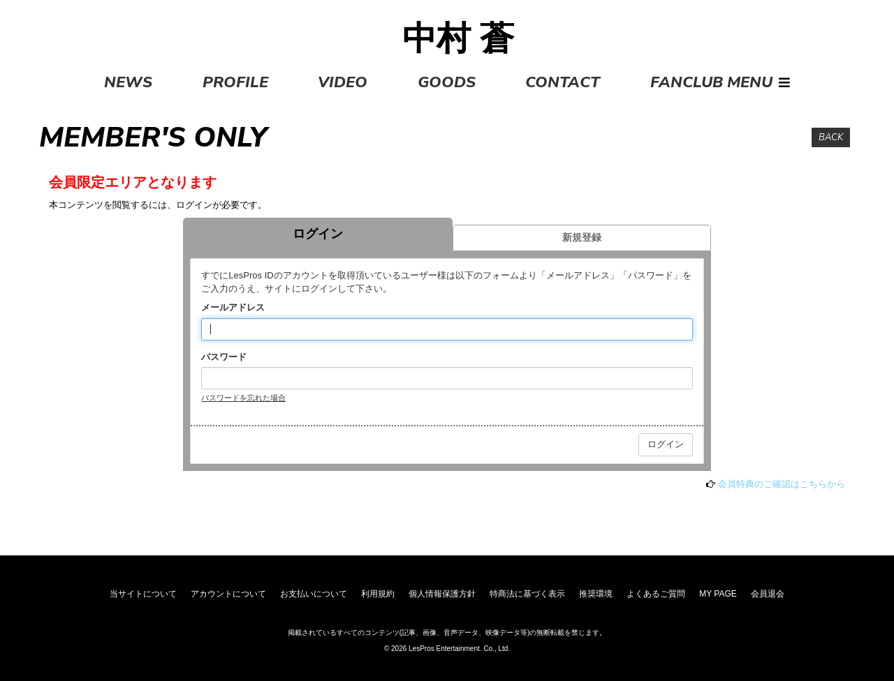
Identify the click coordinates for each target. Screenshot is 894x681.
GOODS (447, 82)
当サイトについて (143, 594)
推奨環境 (596, 594)
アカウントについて (228, 594)
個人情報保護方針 (442, 594)
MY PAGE (718, 594)
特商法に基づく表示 (527, 594)
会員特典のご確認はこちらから (781, 484)
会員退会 (767, 594)
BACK (831, 137)
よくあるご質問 (655, 594)
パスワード (224, 357)
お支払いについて (313, 594)
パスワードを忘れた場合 (243, 398)
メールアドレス (233, 307)
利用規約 (378, 594)
